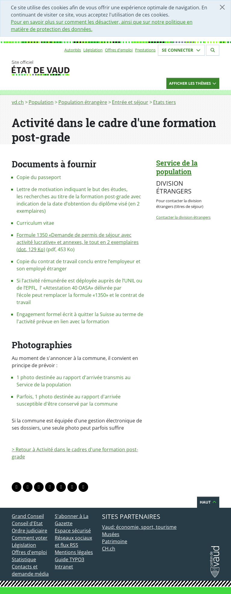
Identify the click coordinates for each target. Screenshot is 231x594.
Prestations (145, 50)
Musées (110, 534)
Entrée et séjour (130, 102)
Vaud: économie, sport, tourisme (139, 527)
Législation (93, 50)
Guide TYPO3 (69, 559)
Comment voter (30, 538)
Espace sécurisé (73, 530)
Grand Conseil (28, 516)
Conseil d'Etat (27, 523)
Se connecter (181, 50)
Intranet (64, 566)
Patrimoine (114, 541)
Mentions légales (74, 552)
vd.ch (18, 102)
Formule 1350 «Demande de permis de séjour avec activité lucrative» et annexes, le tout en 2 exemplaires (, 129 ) (78, 242)
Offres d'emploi (119, 50)
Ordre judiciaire (29, 530)
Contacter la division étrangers (183, 217)
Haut (208, 502)
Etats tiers (164, 102)
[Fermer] (222, 7)
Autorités (72, 50)
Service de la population (177, 167)
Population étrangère (82, 102)
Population (41, 102)
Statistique (24, 559)
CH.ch (108, 548)
